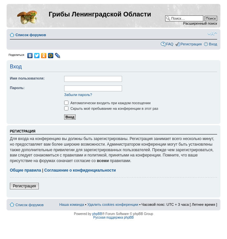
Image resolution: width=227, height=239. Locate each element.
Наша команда (71, 204)
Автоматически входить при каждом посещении (107, 103)
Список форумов (30, 35)
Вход (213, 44)
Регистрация (191, 44)
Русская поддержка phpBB (113, 217)
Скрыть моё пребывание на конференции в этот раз (111, 108)
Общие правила (25, 170)
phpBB (97, 214)
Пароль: (17, 88)
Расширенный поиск (200, 23)
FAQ (169, 44)
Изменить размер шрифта (212, 33)
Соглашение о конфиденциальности (80, 170)
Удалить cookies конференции (113, 204)
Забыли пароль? (78, 95)
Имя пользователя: (27, 78)
